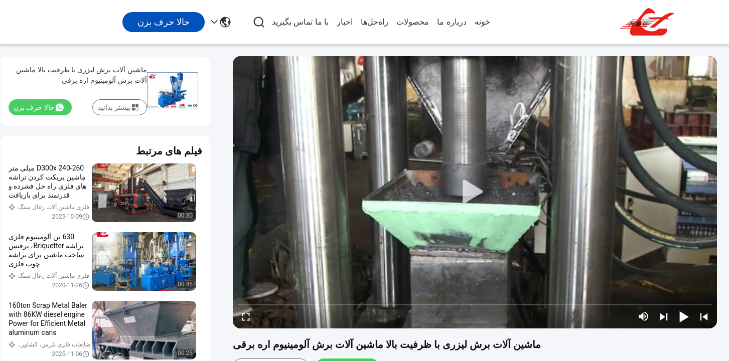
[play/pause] (684, 316)
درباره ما (451, 22)
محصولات (412, 22)
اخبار (345, 22)
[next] (664, 316)
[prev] (704, 316)
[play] (475, 192)
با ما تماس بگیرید (300, 22)
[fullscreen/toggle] (246, 316)
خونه (482, 22)
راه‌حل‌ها (374, 22)
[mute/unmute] (644, 316)
